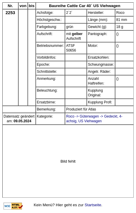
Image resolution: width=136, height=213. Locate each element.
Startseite (93, 205)
